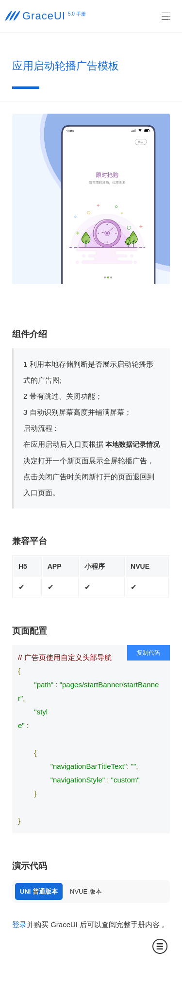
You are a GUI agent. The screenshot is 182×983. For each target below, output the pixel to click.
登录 (19, 924)
